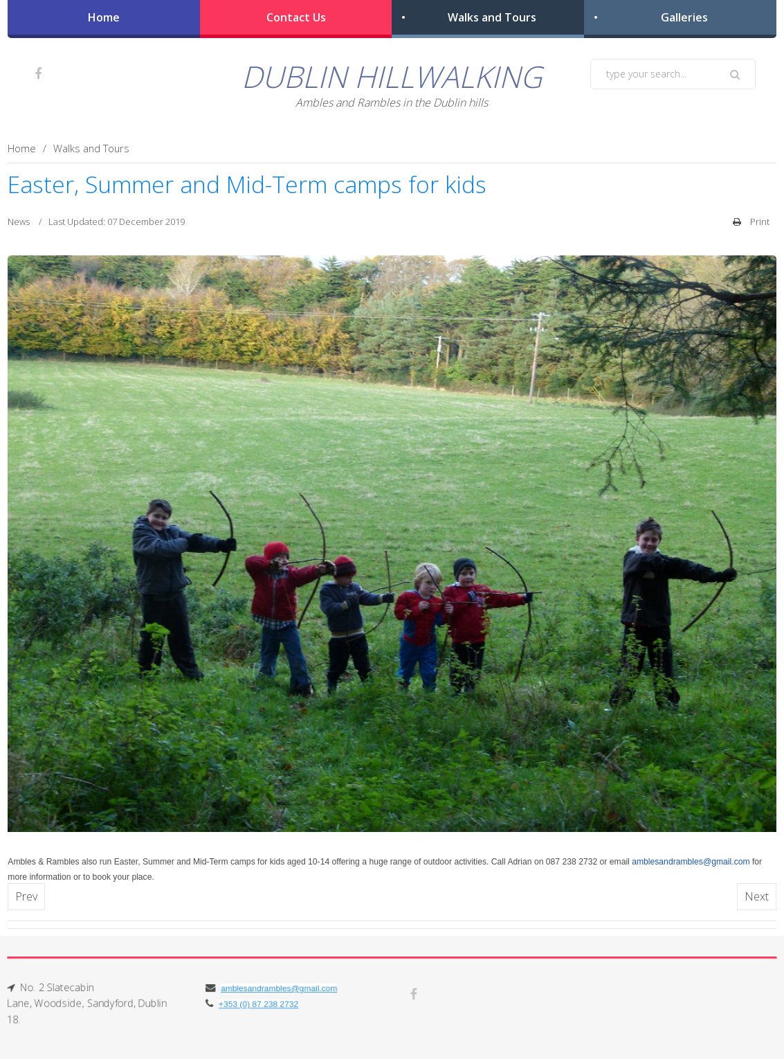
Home (104, 17)
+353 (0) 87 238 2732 (257, 1004)
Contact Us (296, 17)
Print (751, 221)
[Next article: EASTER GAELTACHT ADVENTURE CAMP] (756, 896)
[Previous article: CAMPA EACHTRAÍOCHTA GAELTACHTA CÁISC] (26, 896)
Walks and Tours (492, 17)
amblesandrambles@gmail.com (690, 862)
